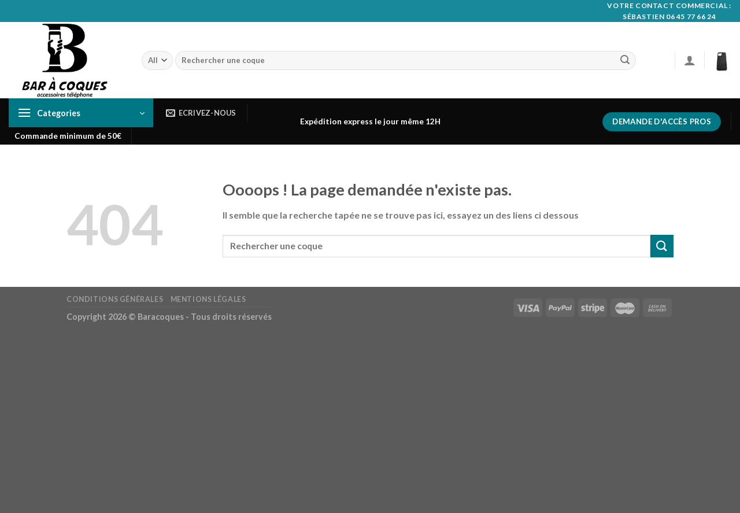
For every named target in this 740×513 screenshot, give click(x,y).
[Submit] (625, 61)
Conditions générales (114, 299)
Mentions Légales (208, 299)
